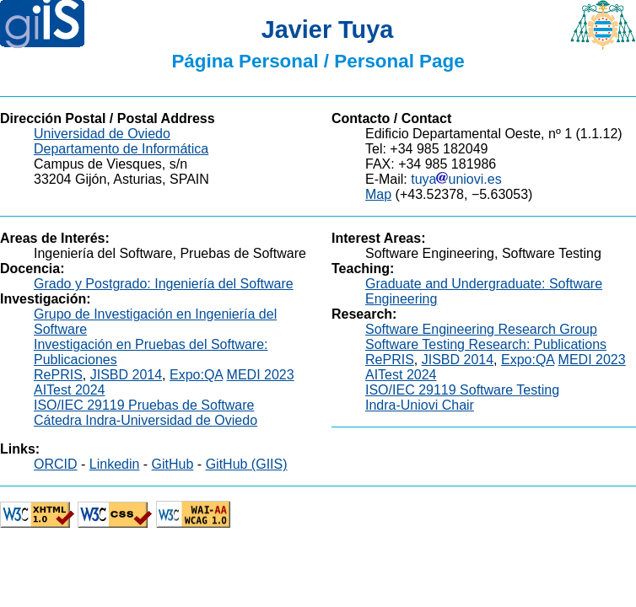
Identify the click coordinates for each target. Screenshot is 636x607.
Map (378, 194)
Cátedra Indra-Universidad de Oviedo (145, 420)
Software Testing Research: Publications (485, 344)
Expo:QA (196, 375)
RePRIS (58, 375)
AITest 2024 (69, 390)
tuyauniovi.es (456, 179)
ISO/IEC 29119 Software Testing (462, 390)
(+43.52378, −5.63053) (464, 194)
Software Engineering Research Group (481, 329)
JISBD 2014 (126, 375)
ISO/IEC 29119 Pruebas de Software (144, 405)
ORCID (56, 464)
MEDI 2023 (260, 375)
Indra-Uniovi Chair (419, 405)
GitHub (173, 464)
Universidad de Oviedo (102, 133)
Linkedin (114, 464)
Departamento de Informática (121, 149)
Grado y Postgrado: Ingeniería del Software (164, 284)
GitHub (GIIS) (247, 464)
